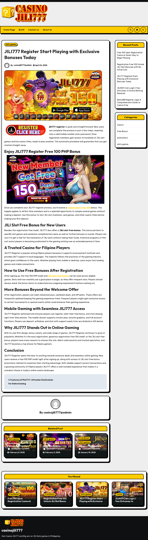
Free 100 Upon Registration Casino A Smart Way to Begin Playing (130, 55)
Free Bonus (84, 438)
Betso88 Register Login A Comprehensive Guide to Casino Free (129, 102)
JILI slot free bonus (58, 276)
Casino (120, 125)
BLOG (22, 29)
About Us (47, 29)
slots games (10, 44)
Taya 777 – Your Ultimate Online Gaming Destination (53, 446)
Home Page (9, 29)
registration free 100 (78, 207)
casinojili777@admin (23, 65)
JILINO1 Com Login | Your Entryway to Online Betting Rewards (130, 91)
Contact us (33, 29)
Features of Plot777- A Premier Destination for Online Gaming (19, 446)
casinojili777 (12, 529)
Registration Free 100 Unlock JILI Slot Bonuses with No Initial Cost (130, 67)
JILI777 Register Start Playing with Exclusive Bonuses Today (127, 79)
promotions (122, 138)
